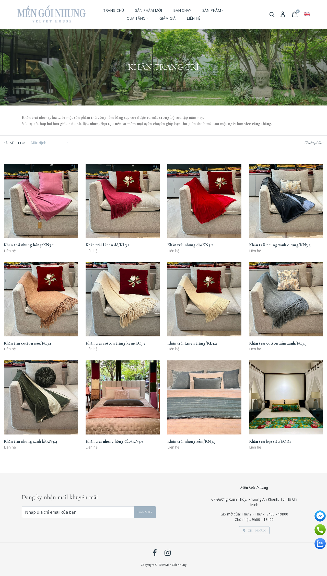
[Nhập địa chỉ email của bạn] (78, 512)
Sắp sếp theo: (14, 143)
